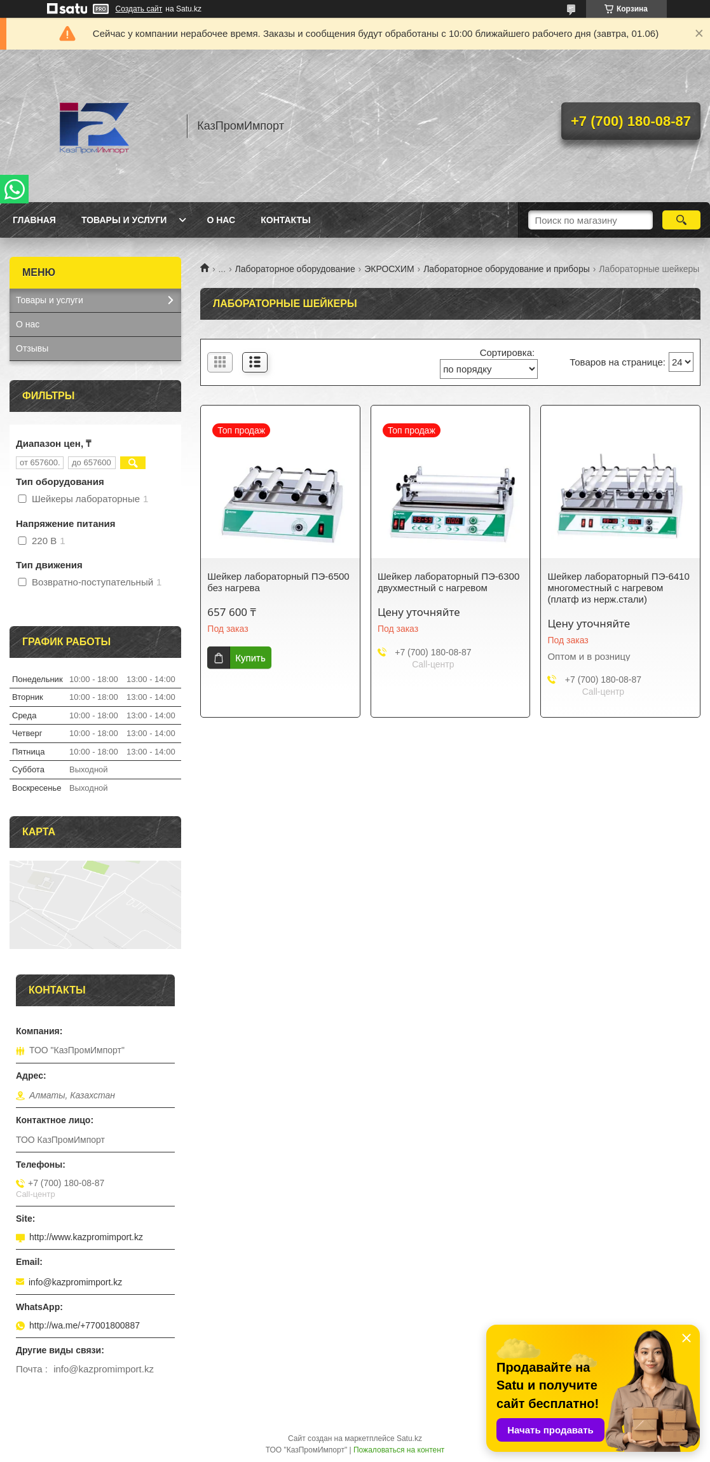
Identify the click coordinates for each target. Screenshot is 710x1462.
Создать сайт (139, 8)
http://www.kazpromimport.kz (86, 1237)
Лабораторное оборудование (295, 269)
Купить (250, 657)
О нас (221, 220)
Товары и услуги (124, 220)
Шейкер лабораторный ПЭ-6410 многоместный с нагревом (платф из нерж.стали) (618, 588)
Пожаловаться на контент (398, 1449)
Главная (34, 220)
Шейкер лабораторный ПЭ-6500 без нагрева (278, 582)
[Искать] (681, 219)
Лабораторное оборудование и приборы (506, 269)
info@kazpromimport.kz (75, 1282)
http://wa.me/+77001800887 (84, 1325)
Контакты (285, 220)
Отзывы (32, 348)
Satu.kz (409, 1438)
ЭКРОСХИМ (389, 269)
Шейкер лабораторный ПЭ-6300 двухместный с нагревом (448, 582)
